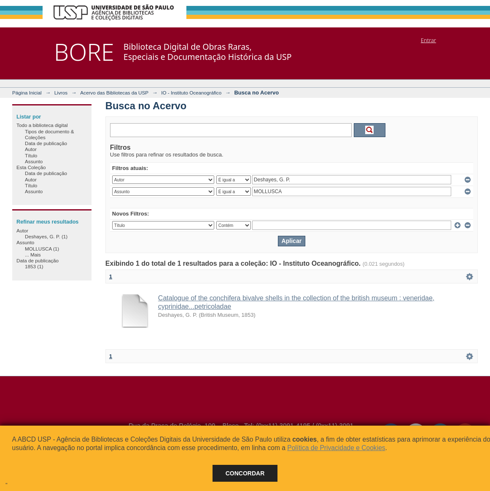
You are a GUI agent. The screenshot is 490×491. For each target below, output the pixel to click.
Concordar (245, 473)
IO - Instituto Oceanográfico (191, 92)
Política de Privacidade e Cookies (336, 447)
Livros (60, 92)
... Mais (33, 254)
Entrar (428, 40)
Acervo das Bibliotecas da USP (114, 92)
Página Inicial (27, 92)
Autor (31, 149)
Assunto (34, 161)
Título (31, 155)
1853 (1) (34, 266)
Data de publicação (46, 143)
